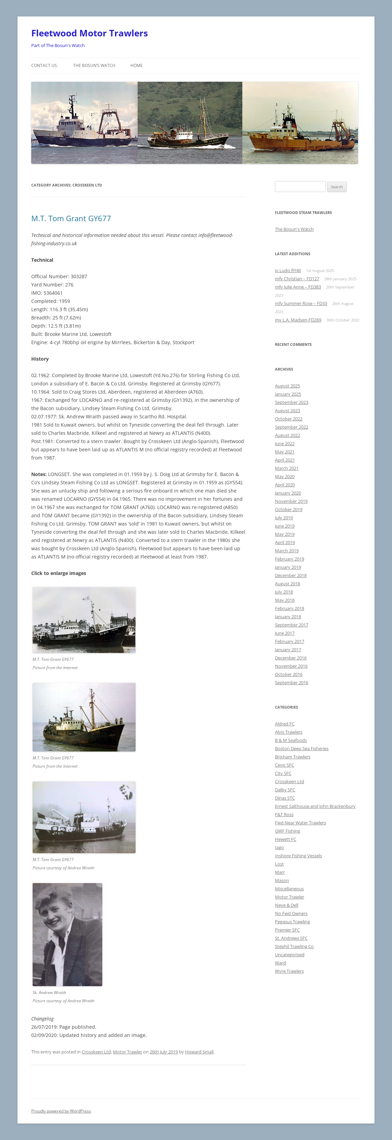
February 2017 (289, 641)
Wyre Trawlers (289, 971)
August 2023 (287, 410)
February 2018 (289, 608)
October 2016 (288, 674)
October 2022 (288, 419)
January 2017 (288, 649)
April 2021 (285, 460)
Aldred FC (285, 724)
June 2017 (285, 633)
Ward (280, 963)
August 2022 (287, 435)
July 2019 (284, 518)
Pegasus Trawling (292, 921)
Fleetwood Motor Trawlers (89, 33)
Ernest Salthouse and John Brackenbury (315, 806)
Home (136, 65)
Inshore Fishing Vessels (298, 856)
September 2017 (291, 625)
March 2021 (287, 468)
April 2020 (285, 485)
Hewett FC (285, 839)
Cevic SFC (284, 765)
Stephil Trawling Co (294, 946)
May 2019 (285, 534)
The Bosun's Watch (294, 229)
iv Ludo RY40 (288, 270)
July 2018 (284, 592)
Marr (280, 872)
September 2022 (291, 427)
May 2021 (285, 452)
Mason (282, 880)
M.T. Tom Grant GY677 (71, 218)
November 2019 (291, 501)
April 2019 (285, 542)
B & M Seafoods (291, 740)
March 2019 (287, 551)
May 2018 (285, 600)
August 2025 (287, 386)
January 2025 (288, 394)
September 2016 (291, 682)
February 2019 (289, 559)
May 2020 (285, 476)
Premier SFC (287, 930)
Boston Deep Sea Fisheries (301, 748)
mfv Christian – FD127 (297, 278)
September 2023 (291, 402)
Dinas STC (285, 798)
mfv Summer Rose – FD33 (301, 303)
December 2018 (291, 575)
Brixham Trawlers (292, 757)
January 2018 (288, 616)
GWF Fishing (287, 831)
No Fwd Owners (291, 913)
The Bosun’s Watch (94, 65)
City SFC (283, 773)
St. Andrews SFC (291, 938)
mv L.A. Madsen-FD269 (298, 320)
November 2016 (291, 666)
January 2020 (288, 493)
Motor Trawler (127, 1052)
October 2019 (288, 509)
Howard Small (199, 1052)
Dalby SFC (285, 790)
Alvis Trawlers (288, 732)
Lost (279, 864)
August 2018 (287, 583)
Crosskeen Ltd (96, 1052)
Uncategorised (289, 954)
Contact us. (44, 65)
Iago (279, 847)
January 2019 (288, 567)
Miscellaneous (289, 888)
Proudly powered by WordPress (61, 1111)
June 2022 (285, 443)
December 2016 (291, 658)
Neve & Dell (286, 905)
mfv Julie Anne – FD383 (298, 287)
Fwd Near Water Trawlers (300, 823)
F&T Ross (284, 814)
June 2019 (285, 526)
